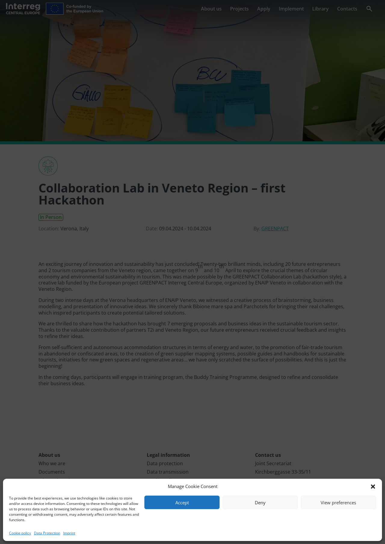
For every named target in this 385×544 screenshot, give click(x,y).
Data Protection (47, 533)
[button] (373, 487)
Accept (182, 502)
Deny (260, 502)
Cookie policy (20, 533)
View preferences (338, 502)
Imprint (69, 533)
